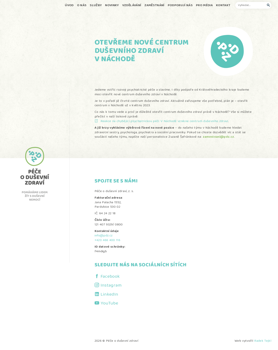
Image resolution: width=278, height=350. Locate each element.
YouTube (109, 303)
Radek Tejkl (262, 341)
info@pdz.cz (104, 236)
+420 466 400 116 (107, 240)
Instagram (111, 286)
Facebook (110, 277)
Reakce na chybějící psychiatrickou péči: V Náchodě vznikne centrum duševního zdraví (164, 121)
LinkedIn (109, 295)
